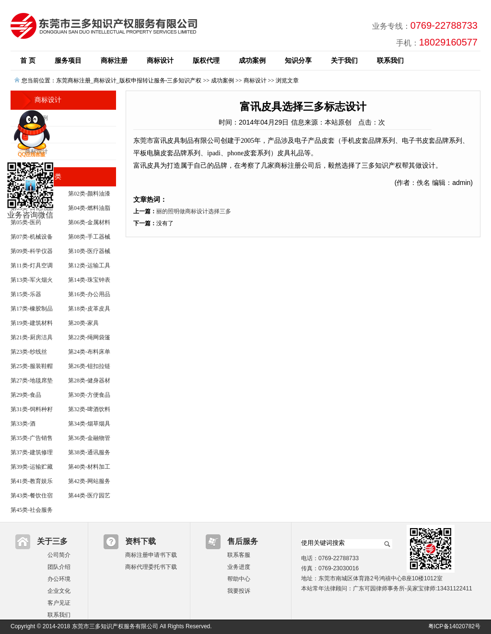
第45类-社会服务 (32, 510)
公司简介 (58, 555)
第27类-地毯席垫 (32, 380)
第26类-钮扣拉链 (89, 366)
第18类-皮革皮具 (89, 308)
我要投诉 (238, 591)
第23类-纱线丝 (29, 351)
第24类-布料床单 (89, 351)
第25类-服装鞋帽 (32, 366)
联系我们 (390, 60)
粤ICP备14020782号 (454, 626)
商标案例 (36, 118)
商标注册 (114, 60)
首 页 (27, 60)
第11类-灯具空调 (32, 265)
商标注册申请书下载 (151, 555)
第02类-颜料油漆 (89, 193)
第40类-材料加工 (89, 466)
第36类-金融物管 (89, 438)
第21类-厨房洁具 (32, 337)
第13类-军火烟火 (32, 280)
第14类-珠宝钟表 (89, 280)
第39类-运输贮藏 (32, 466)
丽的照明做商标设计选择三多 (193, 211)
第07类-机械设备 (32, 236)
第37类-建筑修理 (32, 452)
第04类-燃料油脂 (89, 208)
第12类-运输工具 (89, 265)
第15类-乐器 (26, 294)
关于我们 (344, 60)
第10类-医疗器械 (89, 251)
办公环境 (58, 579)
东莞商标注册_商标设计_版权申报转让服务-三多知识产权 (129, 80)
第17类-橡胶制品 (32, 308)
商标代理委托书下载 (151, 567)
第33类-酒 (23, 423)
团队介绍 (58, 567)
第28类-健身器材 (89, 380)
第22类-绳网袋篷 (89, 337)
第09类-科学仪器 (32, 251)
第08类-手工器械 (89, 236)
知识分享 (298, 60)
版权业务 (36, 134)
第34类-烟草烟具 (89, 423)
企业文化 (58, 591)
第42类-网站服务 (89, 481)
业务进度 (238, 567)
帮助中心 (238, 579)
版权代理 (206, 60)
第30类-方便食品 (89, 395)
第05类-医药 (26, 222)
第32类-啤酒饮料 (89, 409)
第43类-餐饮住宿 (32, 495)
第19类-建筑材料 (32, 323)
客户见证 (58, 602)
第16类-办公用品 (89, 294)
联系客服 (238, 555)
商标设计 (160, 60)
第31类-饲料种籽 (32, 409)
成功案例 (252, 60)
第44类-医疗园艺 (89, 495)
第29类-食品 (26, 395)
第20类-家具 (83, 323)
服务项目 (68, 60)
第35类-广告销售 (32, 438)
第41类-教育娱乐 (32, 481)
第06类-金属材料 (89, 222)
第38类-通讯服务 (89, 452)
